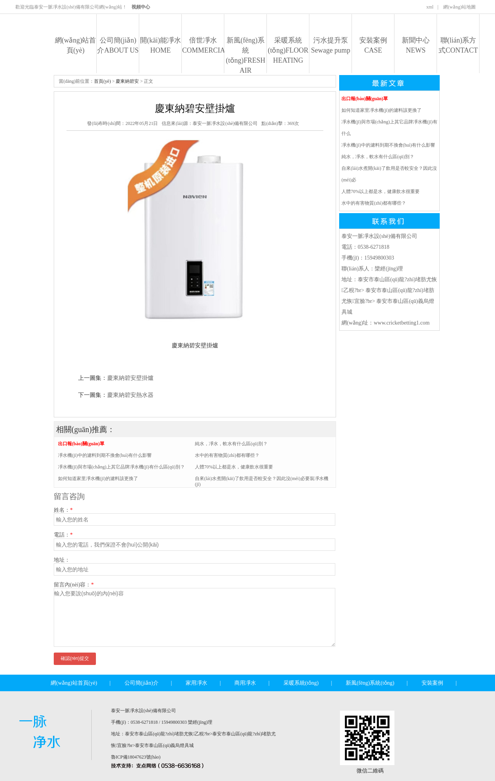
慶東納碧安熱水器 (130, 395)
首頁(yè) (102, 81)
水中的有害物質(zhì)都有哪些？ (227, 455)
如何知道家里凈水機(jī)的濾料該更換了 (98, 478)
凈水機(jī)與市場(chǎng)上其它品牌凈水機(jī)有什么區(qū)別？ (121, 467)
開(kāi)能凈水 (160, 45)
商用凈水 (245, 683)
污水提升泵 (330, 45)
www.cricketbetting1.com (402, 323)
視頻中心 (140, 7)
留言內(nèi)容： (74, 585)
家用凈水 (196, 683)
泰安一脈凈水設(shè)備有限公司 (225, 123)
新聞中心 (416, 45)
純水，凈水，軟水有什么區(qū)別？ (231, 443)
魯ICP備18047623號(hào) (135, 757)
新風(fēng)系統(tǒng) (245, 55)
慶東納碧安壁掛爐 (130, 378)
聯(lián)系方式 (458, 45)
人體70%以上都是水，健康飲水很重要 (234, 467)
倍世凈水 (203, 45)
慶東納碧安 (127, 81)
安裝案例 (373, 45)
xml (430, 7)
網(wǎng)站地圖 (459, 7)
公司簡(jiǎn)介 (117, 45)
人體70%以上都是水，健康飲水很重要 (380, 191)
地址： (62, 560)
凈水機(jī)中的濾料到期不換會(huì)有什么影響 (105, 455)
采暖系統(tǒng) (288, 50)
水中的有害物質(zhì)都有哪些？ (373, 203)
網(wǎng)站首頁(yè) (75, 45)
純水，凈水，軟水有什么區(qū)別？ (377, 156)
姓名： (63, 510)
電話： (63, 535)
